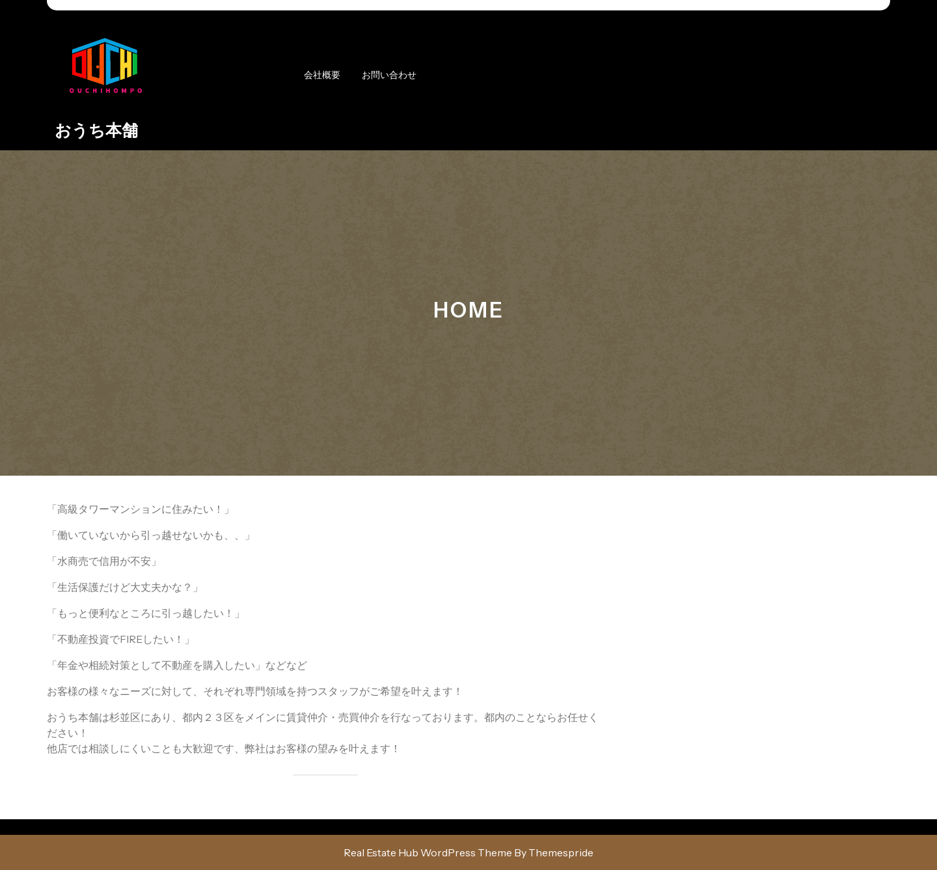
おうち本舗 (96, 130)
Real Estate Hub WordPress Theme (428, 852)
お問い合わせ (389, 75)
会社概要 (322, 75)
